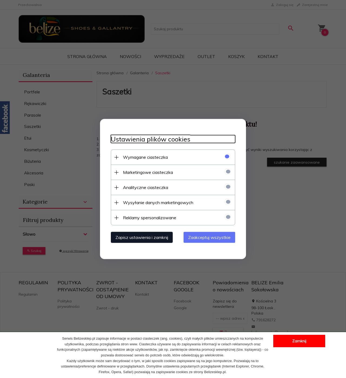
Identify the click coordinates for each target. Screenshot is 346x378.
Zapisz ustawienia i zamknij (141, 237)
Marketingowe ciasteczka (148, 172)
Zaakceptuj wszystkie (209, 237)
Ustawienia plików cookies (150, 139)
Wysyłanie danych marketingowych (158, 202)
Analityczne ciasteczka (145, 187)
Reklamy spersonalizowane (149, 217)
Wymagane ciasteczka (145, 157)
